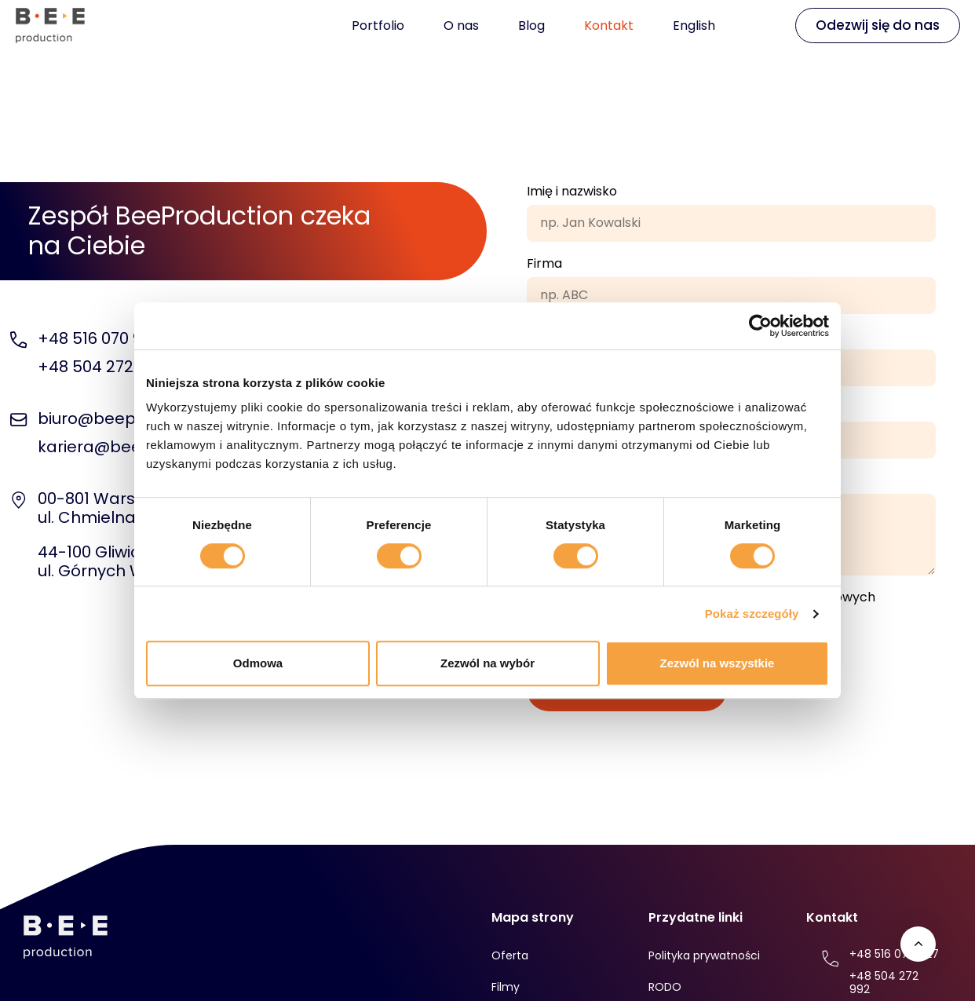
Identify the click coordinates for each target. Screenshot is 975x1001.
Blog (531, 25)
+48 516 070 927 (99, 338)
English (694, 25)
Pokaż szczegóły (752, 613)
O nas (461, 25)
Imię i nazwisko (572, 191)
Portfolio (378, 25)
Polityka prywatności (704, 955)
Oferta (509, 955)
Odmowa (258, 663)
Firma (544, 263)
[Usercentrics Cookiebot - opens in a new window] (760, 326)
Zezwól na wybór (487, 663)
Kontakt (609, 25)
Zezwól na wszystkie (717, 663)
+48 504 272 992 (102, 367)
